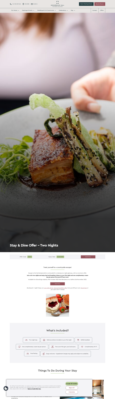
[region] (49, 388)
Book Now (88, 256)
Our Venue (14, 10)
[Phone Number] (15, 4)
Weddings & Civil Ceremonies (45, 10)
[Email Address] (34, 4)
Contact (94, 10)
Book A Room (100, 4)
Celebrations (62, 10)
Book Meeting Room (86, 4)
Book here (84, 288)
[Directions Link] (25, 4)
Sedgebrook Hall (57, 4)
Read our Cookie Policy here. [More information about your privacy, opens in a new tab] (34, 388)
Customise (72, 392)
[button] (5, 388)
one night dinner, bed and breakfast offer (55, 288)
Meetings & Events (27, 10)
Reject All (71, 387)
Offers (102, 10)
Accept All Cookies (71, 383)
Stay (72, 10)
